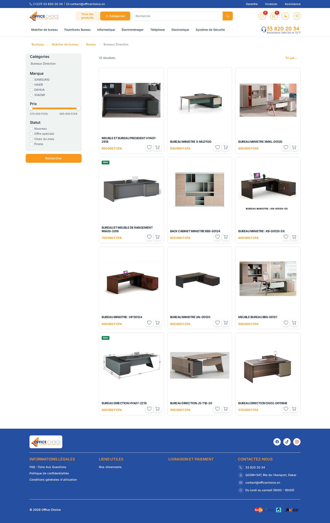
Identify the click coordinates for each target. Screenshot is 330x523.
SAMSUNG (48, 79)
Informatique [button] (106, 29)
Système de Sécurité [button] (210, 29)
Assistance (293, 4)
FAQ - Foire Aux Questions (47, 467)
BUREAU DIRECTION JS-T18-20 (191, 403)
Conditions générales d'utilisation (53, 479)
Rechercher (60, 158)
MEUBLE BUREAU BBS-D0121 (257, 317)
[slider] (37, 108)
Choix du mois (51, 139)
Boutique (38, 44)
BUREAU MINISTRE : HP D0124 (122, 317)
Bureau (91, 44)
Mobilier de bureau (65, 44)
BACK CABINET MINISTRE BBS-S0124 (195, 231)
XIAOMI (46, 95)
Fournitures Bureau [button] (77, 29)
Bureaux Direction (49, 63)
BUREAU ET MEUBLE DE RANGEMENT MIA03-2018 (127, 229)
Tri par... (291, 58)
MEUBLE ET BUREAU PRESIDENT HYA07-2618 (129, 139)
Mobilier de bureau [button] (44, 29)
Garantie (252, 4)
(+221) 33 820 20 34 (46, 4)
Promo (45, 144)
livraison (271, 4)
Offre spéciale (50, 133)
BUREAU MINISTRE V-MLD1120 (190, 141)
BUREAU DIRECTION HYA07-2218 (124, 403)
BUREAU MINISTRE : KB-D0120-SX (261, 231)
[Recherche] (177, 16)
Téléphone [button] (157, 29)
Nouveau (47, 128)
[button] (262, 16)
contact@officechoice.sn (85, 4)
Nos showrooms (110, 467)
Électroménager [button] (133, 29)
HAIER (45, 84)
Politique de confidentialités (49, 473)
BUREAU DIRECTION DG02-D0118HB (262, 403)
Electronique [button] (180, 29)
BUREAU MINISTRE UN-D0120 (190, 317)
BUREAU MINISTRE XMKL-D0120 (260, 141)
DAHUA (46, 89)
